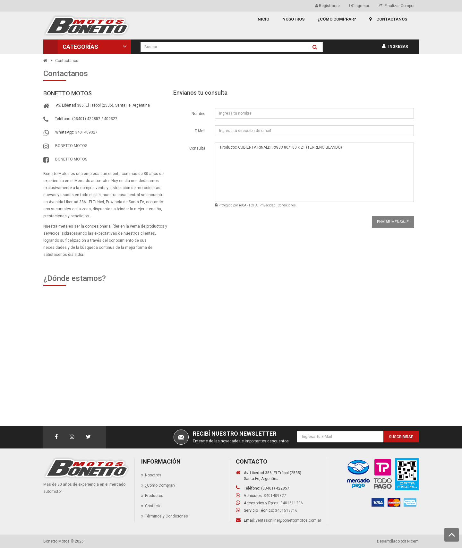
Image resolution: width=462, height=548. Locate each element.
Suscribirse (401, 437)
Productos (154, 495)
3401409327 (86, 132)
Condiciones (287, 205)
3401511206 (291, 503)
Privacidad (268, 205)
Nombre (198, 113)
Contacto (153, 506)
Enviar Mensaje (393, 222)
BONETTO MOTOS (71, 146)
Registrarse (327, 6)
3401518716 (286, 510)
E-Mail (200, 131)
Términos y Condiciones (166, 516)
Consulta (197, 148)
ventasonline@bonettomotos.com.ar (288, 520)
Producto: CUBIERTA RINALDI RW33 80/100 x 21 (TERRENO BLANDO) (314, 172)
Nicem (413, 541)
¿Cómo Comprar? (160, 485)
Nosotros (153, 475)
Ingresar (359, 6)
